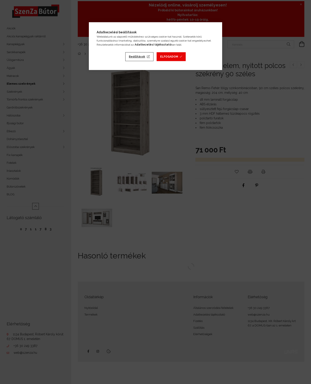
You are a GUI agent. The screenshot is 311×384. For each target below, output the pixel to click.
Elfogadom (169, 56)
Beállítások (137, 56)
